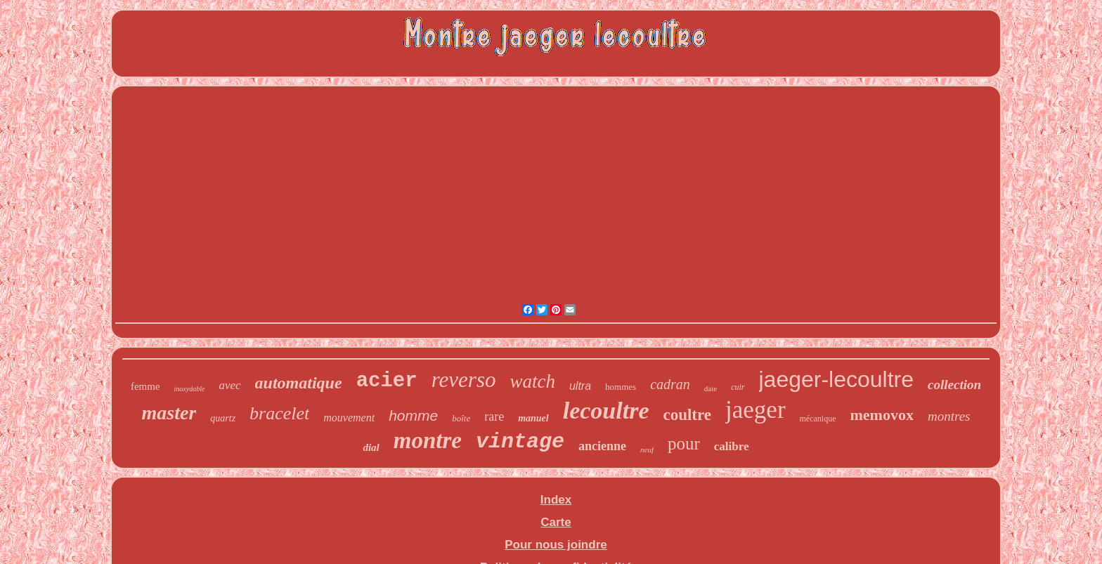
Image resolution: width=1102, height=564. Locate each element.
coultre (687, 415)
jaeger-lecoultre (836, 379)
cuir (737, 387)
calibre (731, 446)
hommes (620, 386)
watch (532, 381)
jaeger (755, 410)
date (710, 388)
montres (949, 416)
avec (229, 385)
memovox (882, 415)
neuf (647, 449)
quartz (222, 418)
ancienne (602, 446)
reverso (464, 379)
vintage (520, 442)
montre (428, 440)
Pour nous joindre (556, 544)
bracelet (279, 413)
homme (413, 415)
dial (371, 447)
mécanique (818, 419)
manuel (533, 418)
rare (494, 416)
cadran (670, 384)
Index (555, 499)
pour (684, 443)
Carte (555, 522)
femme (145, 386)
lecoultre (606, 411)
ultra (580, 386)
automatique (298, 383)
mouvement (349, 418)
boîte (461, 418)
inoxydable (189, 389)
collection (954, 384)
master (169, 413)
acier (386, 381)
